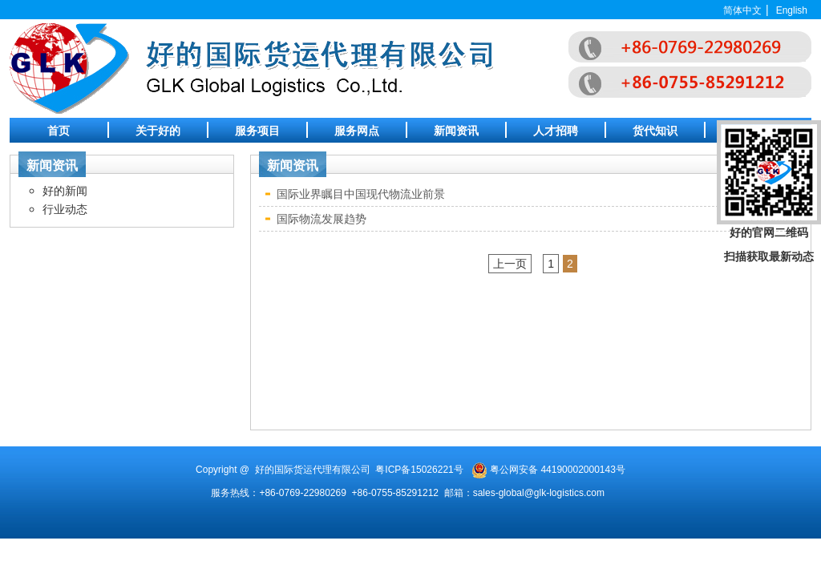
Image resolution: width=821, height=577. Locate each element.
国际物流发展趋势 (321, 218)
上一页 (510, 263)
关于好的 (157, 130)
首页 (58, 130)
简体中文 (742, 10)
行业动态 (64, 209)
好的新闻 (64, 190)
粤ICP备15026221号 (419, 469)
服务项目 (257, 130)
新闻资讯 (456, 130)
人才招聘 (555, 130)
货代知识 (655, 130)
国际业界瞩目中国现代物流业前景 (361, 194)
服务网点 (356, 130)
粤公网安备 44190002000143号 (557, 469)
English (791, 10)
